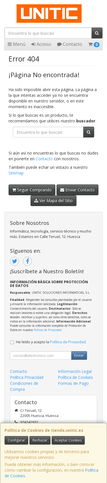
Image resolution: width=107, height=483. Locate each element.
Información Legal (75, 371)
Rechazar (40, 440)
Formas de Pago (73, 383)
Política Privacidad (26, 377)
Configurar (16, 440)
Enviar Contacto (77, 189)
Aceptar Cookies (68, 440)
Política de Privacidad (47, 330)
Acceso (41, 44)
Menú (16, 44)
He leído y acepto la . (51, 342)
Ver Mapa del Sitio (53, 200)
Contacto (69, 44)
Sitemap (16, 173)
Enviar (79, 355)
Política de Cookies (75, 377)
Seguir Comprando (32, 189)
